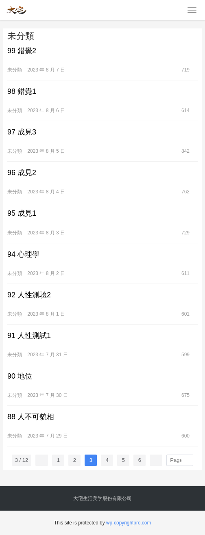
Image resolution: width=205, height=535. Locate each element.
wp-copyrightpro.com (128, 523)
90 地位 (19, 376)
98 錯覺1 (21, 91)
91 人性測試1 (29, 335)
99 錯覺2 (21, 51)
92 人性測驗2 (29, 295)
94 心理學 (23, 254)
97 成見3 (21, 132)
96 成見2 (21, 173)
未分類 (14, 70)
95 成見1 (21, 213)
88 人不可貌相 (30, 417)
